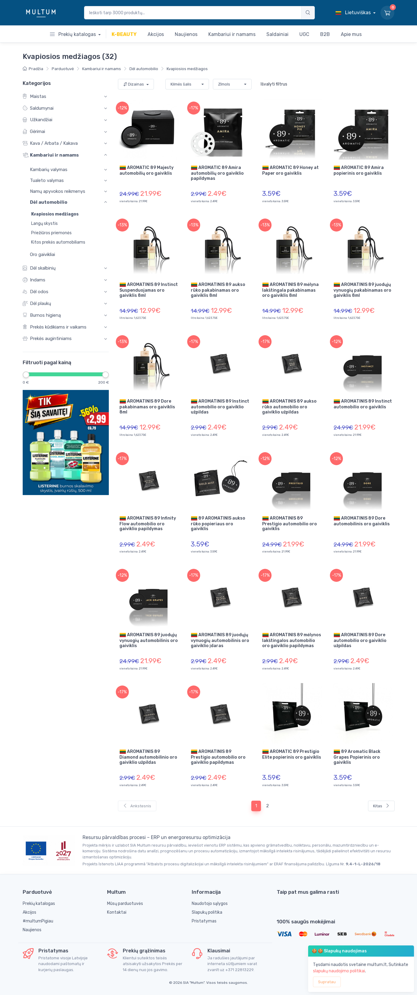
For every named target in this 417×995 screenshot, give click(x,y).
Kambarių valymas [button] (48, 169)
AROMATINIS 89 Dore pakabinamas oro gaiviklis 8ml (147, 406)
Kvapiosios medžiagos (187, 68)
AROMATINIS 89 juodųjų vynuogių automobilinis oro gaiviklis (148, 640)
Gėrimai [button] (34, 132)
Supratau (327, 982)
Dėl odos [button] (35, 292)
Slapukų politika (207, 912)
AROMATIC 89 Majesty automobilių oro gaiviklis (146, 170)
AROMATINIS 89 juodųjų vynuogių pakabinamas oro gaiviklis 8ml (362, 289)
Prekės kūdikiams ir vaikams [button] (54, 327)
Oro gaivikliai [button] (39, 254)
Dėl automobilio (143, 68)
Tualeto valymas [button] (47, 180)
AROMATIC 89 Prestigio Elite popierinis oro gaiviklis (291, 754)
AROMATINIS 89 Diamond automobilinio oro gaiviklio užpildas (148, 756)
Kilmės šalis (181, 84)
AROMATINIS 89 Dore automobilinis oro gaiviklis (362, 521)
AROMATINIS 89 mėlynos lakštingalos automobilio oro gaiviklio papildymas (291, 640)
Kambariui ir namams (101, 68)
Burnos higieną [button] (42, 315)
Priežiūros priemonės (51, 232)
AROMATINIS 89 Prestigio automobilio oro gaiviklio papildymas (218, 756)
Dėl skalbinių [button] (39, 268)
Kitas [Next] (381, 806)
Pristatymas (204, 921)
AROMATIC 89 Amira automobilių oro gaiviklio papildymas (217, 172)
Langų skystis (44, 223)
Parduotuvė (63, 68)
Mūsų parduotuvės (125, 903)
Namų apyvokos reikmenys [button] (57, 191)
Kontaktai (116, 912)
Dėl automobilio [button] (48, 202)
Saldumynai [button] (38, 108)
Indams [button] (34, 280)
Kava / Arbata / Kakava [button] (50, 143)
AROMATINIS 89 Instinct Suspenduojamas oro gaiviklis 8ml (148, 289)
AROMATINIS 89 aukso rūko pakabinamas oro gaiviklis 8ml (218, 289)
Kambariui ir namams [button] (51, 155)
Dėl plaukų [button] (37, 303)
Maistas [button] (34, 96)
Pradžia (33, 68)
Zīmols (224, 84)
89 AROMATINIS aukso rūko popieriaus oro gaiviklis (218, 523)
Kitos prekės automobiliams (58, 242)
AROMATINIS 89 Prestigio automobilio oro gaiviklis (289, 523)
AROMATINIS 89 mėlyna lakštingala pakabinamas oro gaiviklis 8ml (290, 289)
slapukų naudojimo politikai (339, 971)
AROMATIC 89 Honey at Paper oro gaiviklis (290, 170)
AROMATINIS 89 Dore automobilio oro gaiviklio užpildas (360, 640)
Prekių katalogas (73, 34)
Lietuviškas (353, 12)
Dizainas (134, 84)
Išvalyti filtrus (274, 84)
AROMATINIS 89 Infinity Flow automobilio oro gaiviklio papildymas (147, 523)
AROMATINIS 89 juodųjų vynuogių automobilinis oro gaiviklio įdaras (220, 640)
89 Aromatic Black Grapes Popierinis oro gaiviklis (357, 756)
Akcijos (29, 912)
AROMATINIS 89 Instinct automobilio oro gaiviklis (363, 404)
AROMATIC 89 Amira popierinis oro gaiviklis (359, 170)
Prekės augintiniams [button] (47, 339)
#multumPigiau (38, 921)
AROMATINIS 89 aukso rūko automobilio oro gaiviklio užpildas (289, 406)
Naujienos (32, 929)
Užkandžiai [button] (37, 120)
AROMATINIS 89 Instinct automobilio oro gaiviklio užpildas (220, 406)
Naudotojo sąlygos (210, 903)
